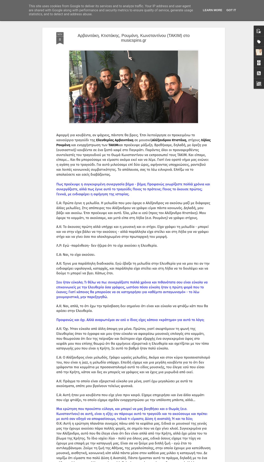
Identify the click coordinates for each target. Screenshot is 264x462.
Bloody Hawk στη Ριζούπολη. (112, 410)
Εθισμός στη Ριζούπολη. (108, 363)
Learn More (212, 10)
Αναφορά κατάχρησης (157, 459)
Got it (231, 10)
